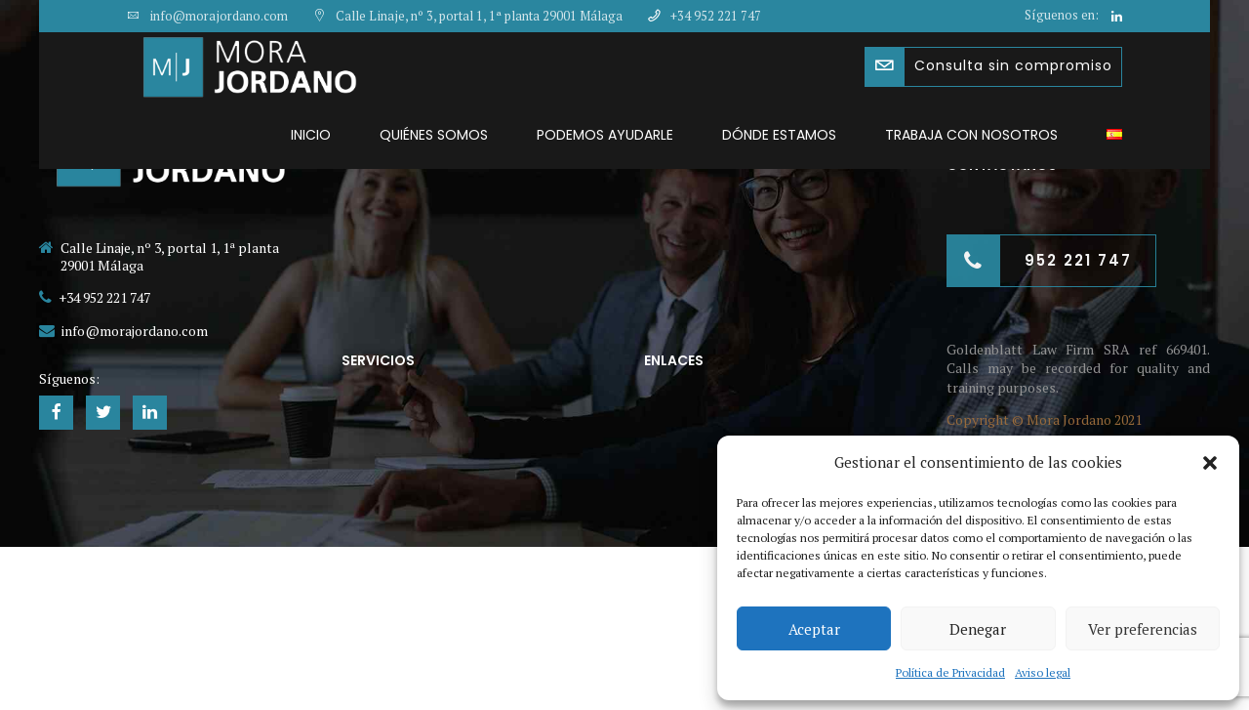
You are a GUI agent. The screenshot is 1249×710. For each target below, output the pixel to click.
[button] (1210, 463)
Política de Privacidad (950, 672)
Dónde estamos (779, 135)
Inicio (311, 135)
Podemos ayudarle (605, 135)
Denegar (977, 629)
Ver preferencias (1142, 629)
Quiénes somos (434, 135)
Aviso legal (1042, 672)
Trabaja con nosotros (971, 135)
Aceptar (814, 629)
